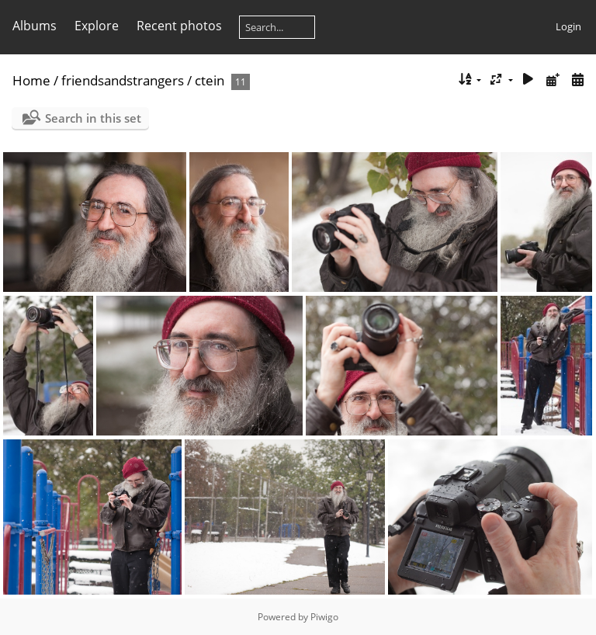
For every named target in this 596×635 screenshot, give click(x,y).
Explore (96, 25)
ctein (209, 80)
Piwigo (324, 616)
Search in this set (93, 118)
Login (568, 26)
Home (31, 80)
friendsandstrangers (122, 80)
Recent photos (179, 25)
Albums (34, 25)
